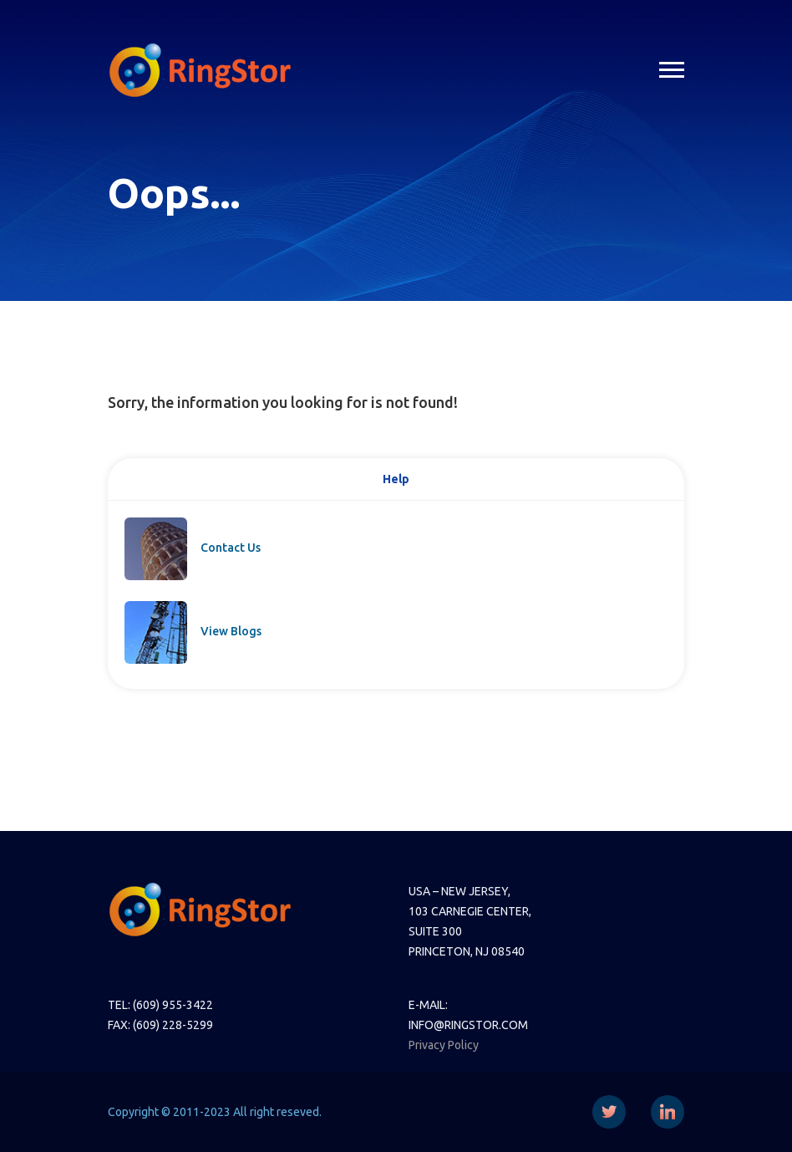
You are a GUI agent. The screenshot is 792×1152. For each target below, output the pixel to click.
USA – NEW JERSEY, (459, 891)
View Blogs (231, 631)
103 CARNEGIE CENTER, (470, 911)
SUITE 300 (435, 931)
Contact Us (231, 547)
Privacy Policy (444, 1045)
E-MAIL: (428, 1005)
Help (396, 479)
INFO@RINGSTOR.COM (468, 1025)
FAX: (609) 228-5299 (160, 1025)
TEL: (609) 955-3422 (160, 1005)
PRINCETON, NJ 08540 (467, 951)
